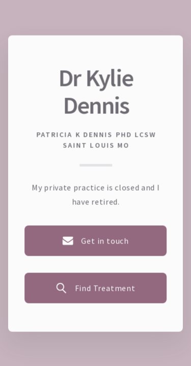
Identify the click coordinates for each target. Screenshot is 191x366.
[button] (95, 240)
